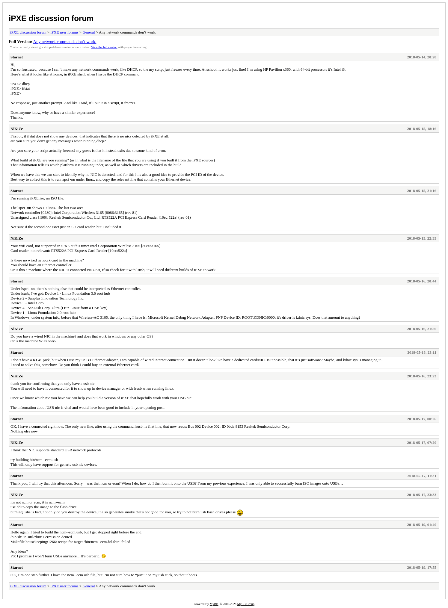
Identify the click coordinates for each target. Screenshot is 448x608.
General (88, 32)
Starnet (16, 57)
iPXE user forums (64, 32)
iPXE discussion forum (51, 18)
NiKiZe (16, 128)
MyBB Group (245, 604)
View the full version (104, 47)
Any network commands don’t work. (64, 41)
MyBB (214, 604)
